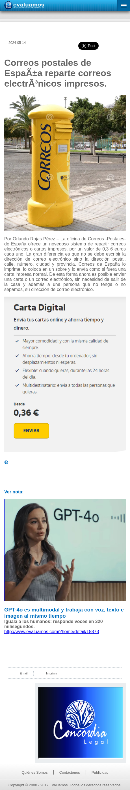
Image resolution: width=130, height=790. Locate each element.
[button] (123, 5)
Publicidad (100, 772)
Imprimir (51, 673)
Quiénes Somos (34, 772)
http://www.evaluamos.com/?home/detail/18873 (51, 631)
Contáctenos (69, 772)
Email (24, 673)
